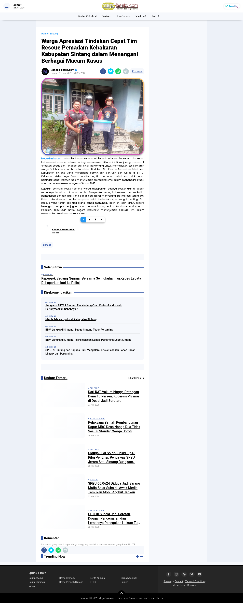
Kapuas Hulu (97, 419)
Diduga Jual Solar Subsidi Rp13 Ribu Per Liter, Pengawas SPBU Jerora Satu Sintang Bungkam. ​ (111, 457)
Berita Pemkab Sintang (71, 582)
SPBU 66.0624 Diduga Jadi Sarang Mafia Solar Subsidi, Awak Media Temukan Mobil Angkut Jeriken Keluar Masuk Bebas (114, 487)
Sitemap (168, 581)
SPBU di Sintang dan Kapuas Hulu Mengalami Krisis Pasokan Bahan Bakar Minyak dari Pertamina (90, 351)
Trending (233, 6)
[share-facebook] (103, 71)
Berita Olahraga (37, 582)
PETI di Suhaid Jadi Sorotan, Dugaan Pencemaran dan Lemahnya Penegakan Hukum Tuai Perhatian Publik (114, 518)
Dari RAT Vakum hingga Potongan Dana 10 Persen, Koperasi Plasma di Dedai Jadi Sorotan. (113, 396)
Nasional (141, 16)
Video (32, 586)
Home (44, 33)
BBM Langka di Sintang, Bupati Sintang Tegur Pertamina (79, 329)
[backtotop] (121, 593)
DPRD (93, 582)
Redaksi (191, 585)
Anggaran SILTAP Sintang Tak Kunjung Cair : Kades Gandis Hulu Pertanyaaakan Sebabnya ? (83, 307)
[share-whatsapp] (118, 71)
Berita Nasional (129, 578)
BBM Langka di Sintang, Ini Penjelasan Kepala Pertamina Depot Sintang (88, 339)
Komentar (137, 71)
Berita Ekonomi (67, 578)
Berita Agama (36, 578)
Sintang (47, 245)
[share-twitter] (111, 71)
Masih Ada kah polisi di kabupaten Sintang (71, 319)
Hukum (106, 16)
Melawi (94, 480)
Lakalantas (123, 16)
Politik (156, 16)
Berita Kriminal (87, 16)
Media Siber (178, 585)
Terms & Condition (195, 581)
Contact (179, 581)
